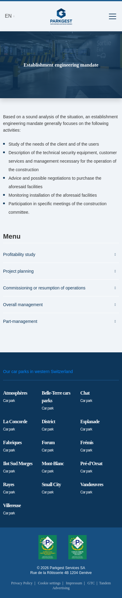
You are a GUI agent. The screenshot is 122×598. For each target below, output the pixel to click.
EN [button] (9, 16)
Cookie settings (49, 583)
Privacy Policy (22, 583)
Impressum (74, 583)
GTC (91, 583)
